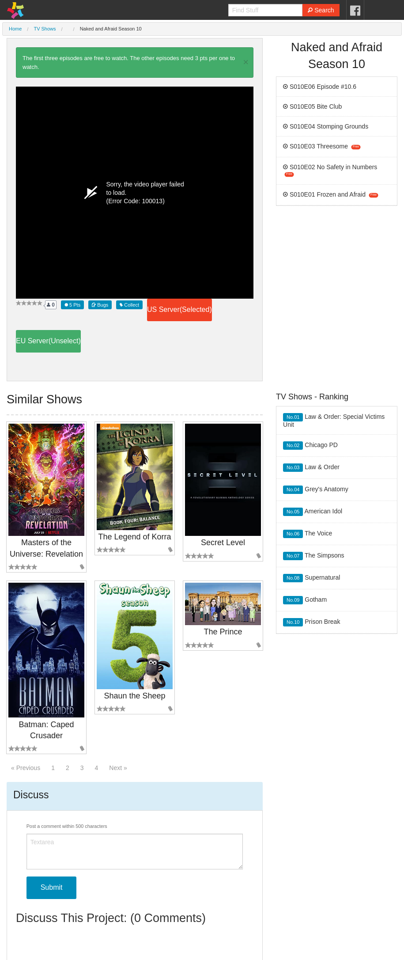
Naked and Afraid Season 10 (111, 28)
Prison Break (311, 622)
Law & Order (311, 467)
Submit (52, 887)
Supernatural (311, 578)
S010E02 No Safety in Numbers (330, 170)
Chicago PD (310, 445)
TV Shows (45, 28)
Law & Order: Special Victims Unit (334, 420)
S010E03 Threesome (321, 146)
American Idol (312, 512)
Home (15, 28)
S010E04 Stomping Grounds (325, 126)
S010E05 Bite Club (312, 106)
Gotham (305, 600)
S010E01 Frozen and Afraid (330, 194)
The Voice (307, 534)
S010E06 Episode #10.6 (319, 86)
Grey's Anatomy (315, 490)
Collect (129, 304)
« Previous (25, 767)
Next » (118, 767)
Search (321, 10)
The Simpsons (313, 556)
